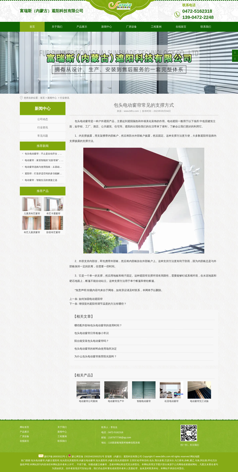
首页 (32, 26)
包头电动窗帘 (83, 121)
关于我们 (57, 26)
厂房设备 (131, 26)
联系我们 (205, 26)
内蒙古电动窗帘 (87, 460)
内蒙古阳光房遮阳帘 (118, 460)
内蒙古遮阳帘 (52, 460)
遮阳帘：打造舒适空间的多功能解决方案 (45, 173)
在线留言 (181, 26)
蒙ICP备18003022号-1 (55, 456)
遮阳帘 (144, 275)
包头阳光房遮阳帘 (69, 460)
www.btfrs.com (131, 111)
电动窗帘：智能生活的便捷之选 (41, 180)
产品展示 (82, 26)
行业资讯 (42, 127)
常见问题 (42, 135)
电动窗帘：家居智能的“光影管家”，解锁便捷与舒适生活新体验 (57, 160)
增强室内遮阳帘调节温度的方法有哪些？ (102, 303)
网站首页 (24, 427)
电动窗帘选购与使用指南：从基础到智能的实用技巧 (51, 167)
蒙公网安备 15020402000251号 (88, 456)
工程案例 (156, 26)
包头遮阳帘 (101, 460)
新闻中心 (106, 26)
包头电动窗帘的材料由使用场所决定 (95, 348)
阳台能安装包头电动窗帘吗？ (91, 341)
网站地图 (194, 456)
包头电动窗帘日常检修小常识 (91, 333)
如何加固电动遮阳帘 (90, 299)
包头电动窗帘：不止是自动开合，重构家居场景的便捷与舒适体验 (58, 153)
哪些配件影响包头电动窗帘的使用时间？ (98, 325)
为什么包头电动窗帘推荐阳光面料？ (95, 356)
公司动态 (42, 119)
